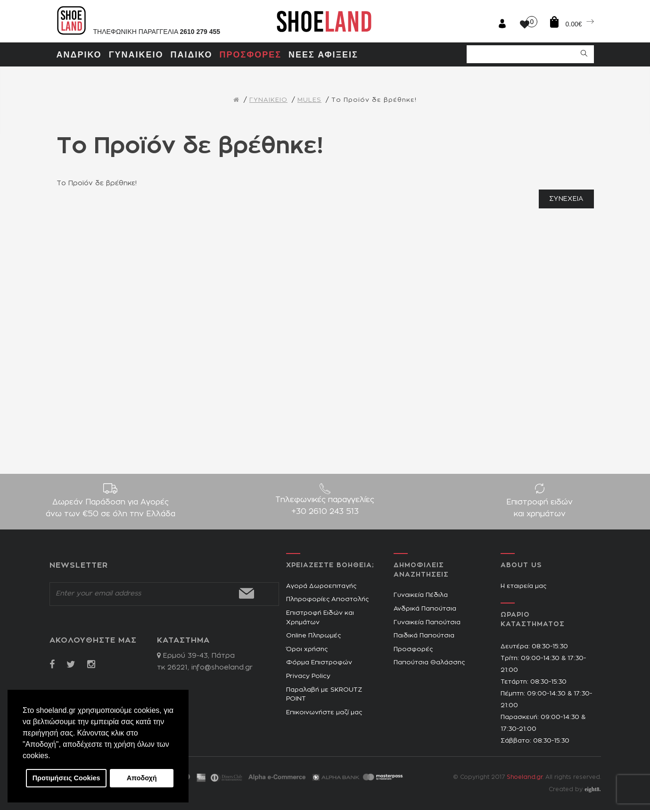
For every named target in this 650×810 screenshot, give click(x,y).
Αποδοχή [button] (142, 778)
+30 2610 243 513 (325, 511)
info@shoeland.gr (222, 667)
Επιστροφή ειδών (539, 509)
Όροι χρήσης (307, 649)
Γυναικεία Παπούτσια (427, 623)
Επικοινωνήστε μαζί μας (324, 713)
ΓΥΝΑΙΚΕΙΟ (268, 100)
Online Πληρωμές (313, 636)
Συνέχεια (566, 199)
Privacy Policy (308, 676)
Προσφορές (413, 649)
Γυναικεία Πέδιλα (421, 595)
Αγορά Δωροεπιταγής (321, 586)
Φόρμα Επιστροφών (319, 663)
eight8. (592, 789)
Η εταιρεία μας (523, 586)
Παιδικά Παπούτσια (424, 636)
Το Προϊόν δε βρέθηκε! (374, 100)
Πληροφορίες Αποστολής (327, 599)
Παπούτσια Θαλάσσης (429, 663)
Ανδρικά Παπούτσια (425, 609)
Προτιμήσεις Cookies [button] (66, 778)
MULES (309, 100)
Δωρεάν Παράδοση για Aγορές (110, 509)
